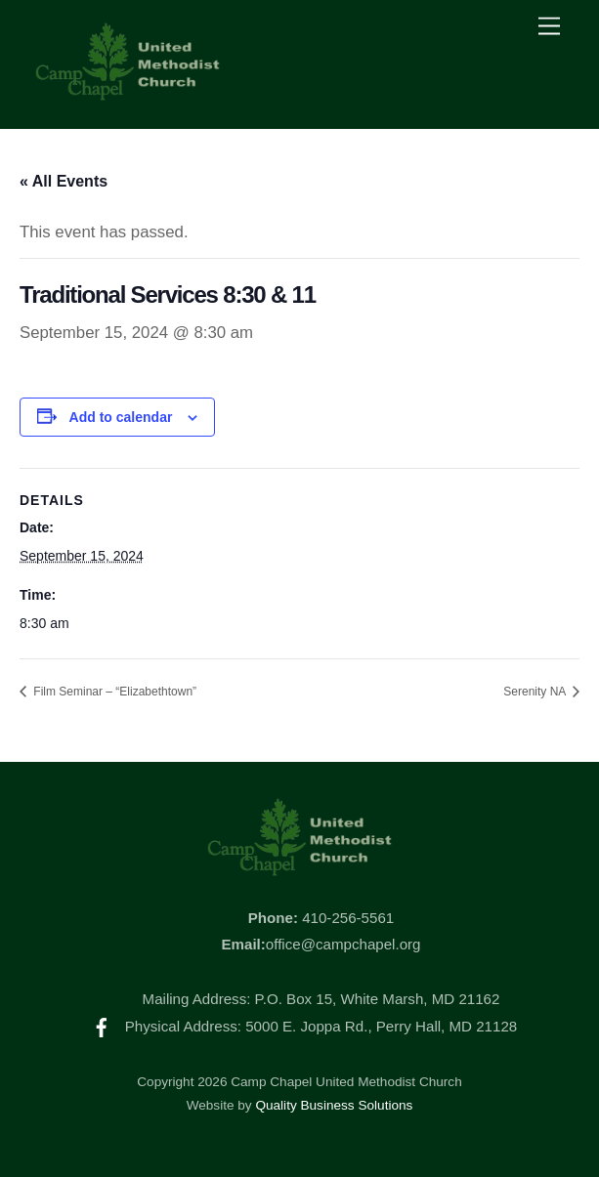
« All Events (63, 181)
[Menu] (549, 27)
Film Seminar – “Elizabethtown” (113, 691)
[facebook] (101, 1026)
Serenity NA (536, 691)
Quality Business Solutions (333, 1105)
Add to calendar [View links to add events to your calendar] (121, 417)
